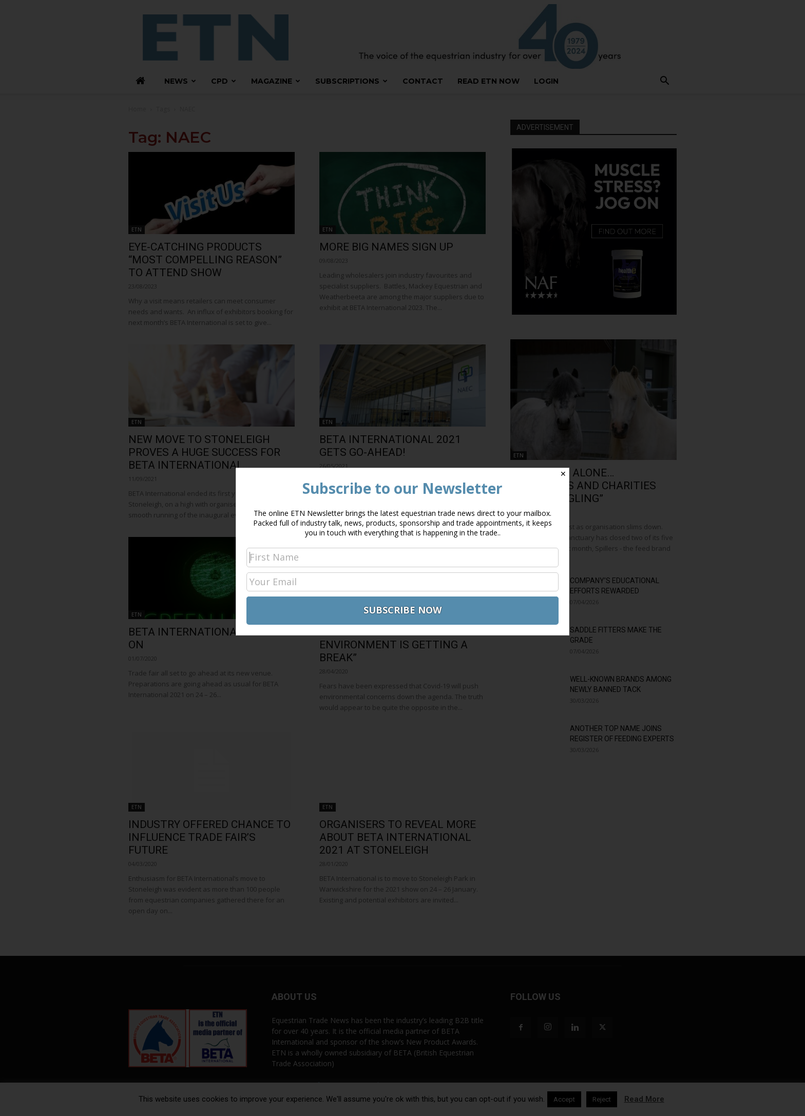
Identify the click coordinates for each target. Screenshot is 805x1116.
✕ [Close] (563, 474)
